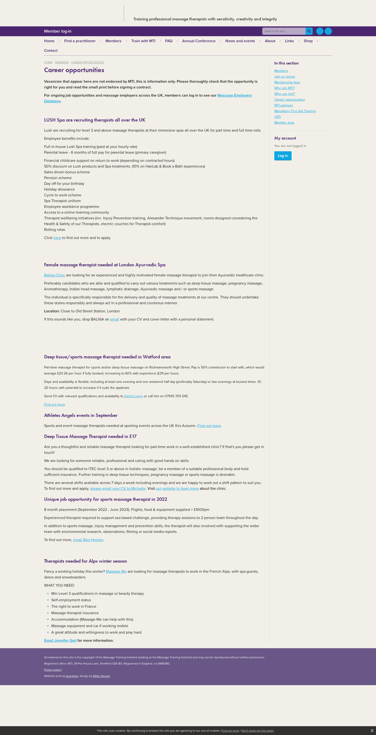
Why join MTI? (284, 88)
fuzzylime (72, 676)
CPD (277, 116)
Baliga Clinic (54, 275)
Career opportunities (87, 62)
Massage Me (116, 571)
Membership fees (287, 82)
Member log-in (57, 31)
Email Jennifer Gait (60, 640)
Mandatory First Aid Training (295, 111)
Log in (283, 155)
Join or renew (284, 76)
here (57, 237)
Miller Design (101, 676)
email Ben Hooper (88, 539)
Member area (284, 122)
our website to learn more (177, 488)
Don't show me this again (257, 731)
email (114, 319)
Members (62, 62)
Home (48, 62)
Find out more (54, 404)
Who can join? (284, 93)
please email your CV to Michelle (118, 488)
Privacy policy (53, 670)
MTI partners (283, 105)
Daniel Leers (133, 396)
